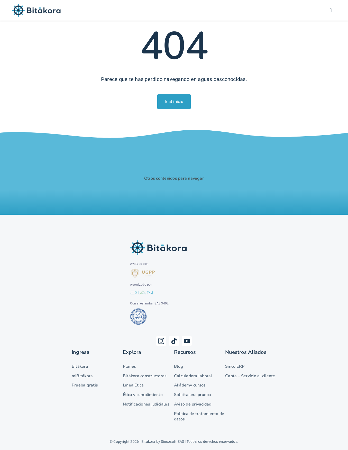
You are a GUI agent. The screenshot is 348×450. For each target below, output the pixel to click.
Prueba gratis (85, 385)
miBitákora (82, 376)
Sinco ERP (234, 366)
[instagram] (161, 341)
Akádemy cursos (190, 385)
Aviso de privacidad (193, 404)
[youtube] (187, 341)
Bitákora (80, 366)
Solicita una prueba (192, 395)
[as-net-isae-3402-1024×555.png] (139, 309)
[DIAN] (141, 290)
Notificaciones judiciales (146, 404)
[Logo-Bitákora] (36, 5)
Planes (129, 366)
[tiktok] (174, 341)
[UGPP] (143, 269)
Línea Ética (133, 385)
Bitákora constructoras (145, 376)
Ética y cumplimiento (143, 395)
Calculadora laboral (193, 376)
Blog (178, 366)
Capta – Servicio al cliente (250, 376)
